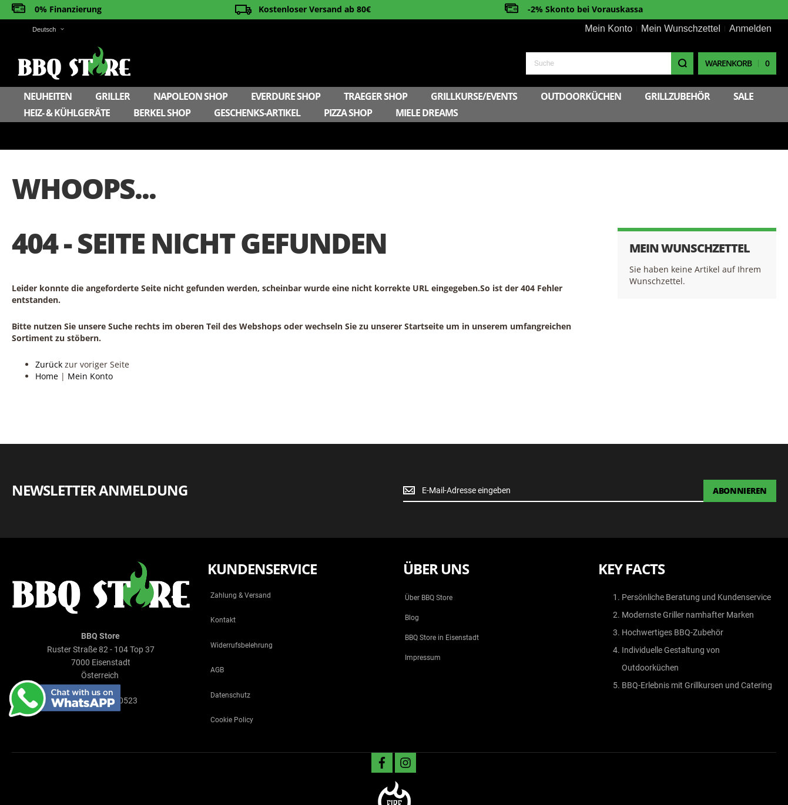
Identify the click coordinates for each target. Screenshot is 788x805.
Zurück (48, 336)
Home (46, 348)
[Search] (682, 63)
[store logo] (74, 63)
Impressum (423, 630)
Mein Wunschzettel (680, 28)
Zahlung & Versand (240, 568)
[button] (41, 29)
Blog (412, 590)
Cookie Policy (231, 692)
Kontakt (223, 592)
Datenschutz (230, 667)
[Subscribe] (739, 463)
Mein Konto (608, 28)
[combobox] (609, 63)
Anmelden (750, 28)
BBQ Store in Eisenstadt (442, 610)
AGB (217, 642)
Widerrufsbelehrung (241, 618)
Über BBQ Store (428, 570)
